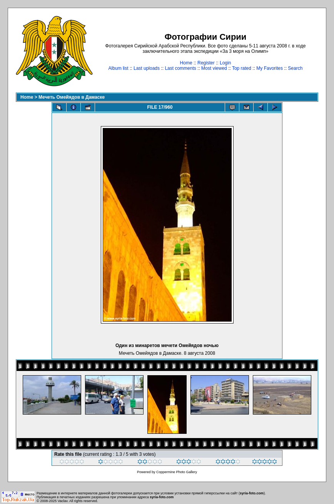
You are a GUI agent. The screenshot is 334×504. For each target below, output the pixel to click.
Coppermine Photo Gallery (176, 472)
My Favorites (269, 68)
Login (225, 63)
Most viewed (214, 68)
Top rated (241, 68)
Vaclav (63, 501)
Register (206, 63)
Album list (119, 68)
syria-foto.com (252, 493)
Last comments (180, 68)
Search (295, 68)
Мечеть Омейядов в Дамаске (71, 97)
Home (186, 63)
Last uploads (147, 68)
